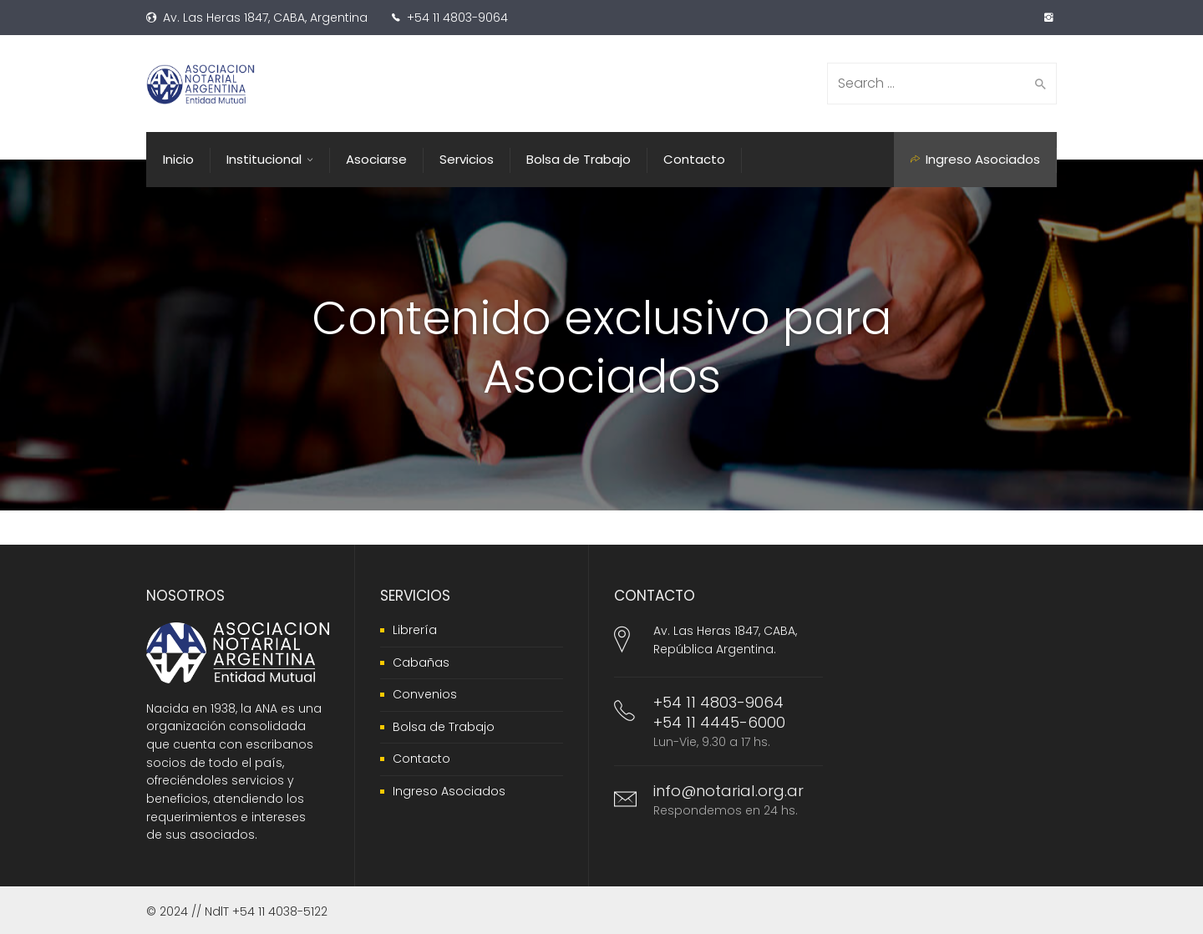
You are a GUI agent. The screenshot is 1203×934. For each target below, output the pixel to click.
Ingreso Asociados (449, 791)
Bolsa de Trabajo (444, 726)
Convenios (425, 694)
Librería (415, 630)
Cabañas (421, 662)
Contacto (421, 758)
